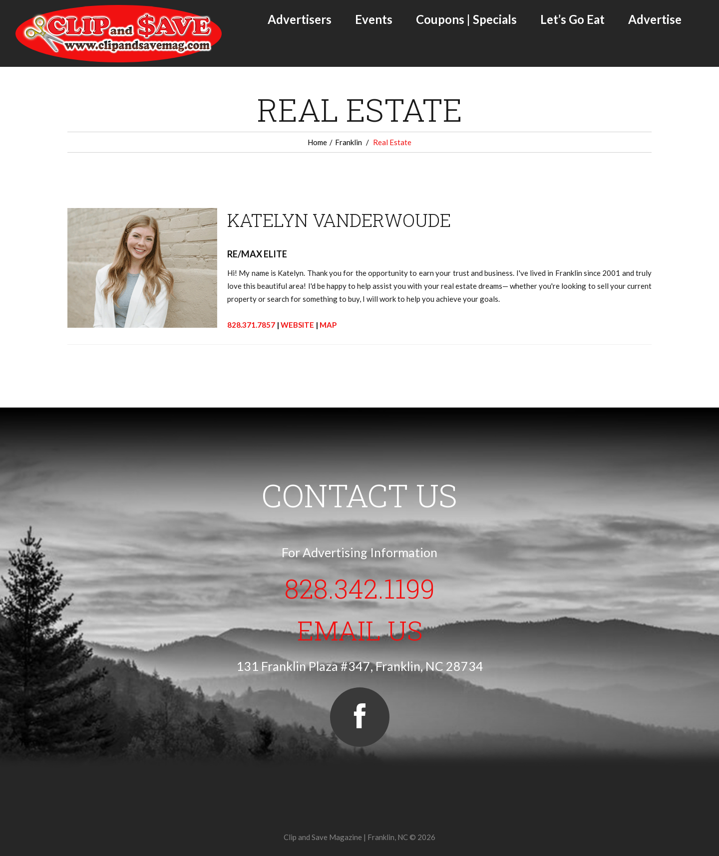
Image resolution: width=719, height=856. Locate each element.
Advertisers (300, 19)
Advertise (655, 19)
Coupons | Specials (466, 19)
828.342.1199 (360, 588)
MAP (328, 324)
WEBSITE (297, 324)
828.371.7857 (251, 324)
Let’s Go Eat (572, 19)
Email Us (359, 630)
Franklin (348, 142)
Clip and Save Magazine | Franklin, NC (346, 837)
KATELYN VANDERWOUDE (339, 220)
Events (373, 19)
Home (317, 142)
